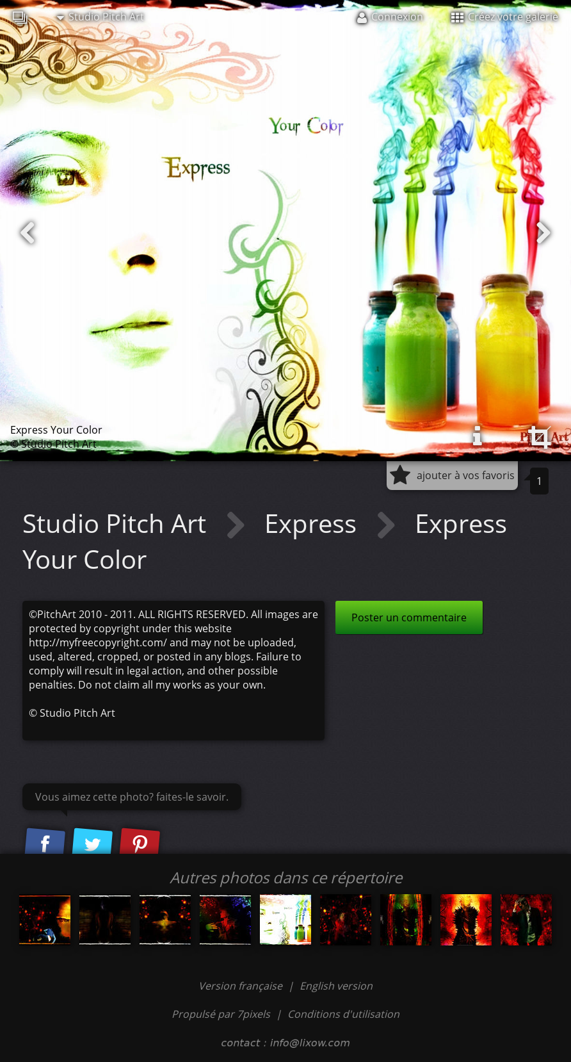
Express (313, 523)
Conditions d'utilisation (343, 1014)
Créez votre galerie (504, 17)
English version (336, 986)
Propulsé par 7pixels (221, 1014)
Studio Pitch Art (100, 17)
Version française (241, 986)
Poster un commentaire (409, 617)
